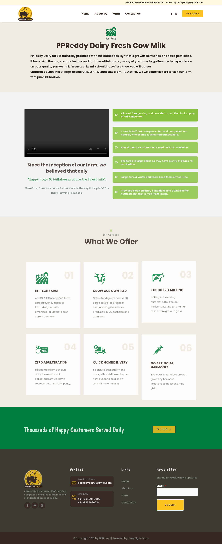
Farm (116, 13)
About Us (101, 13)
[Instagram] (176, 14)
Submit (170, 505)
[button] (192, 13)
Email (161, 486)
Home (85, 13)
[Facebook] (171, 14)
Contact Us (133, 13)
